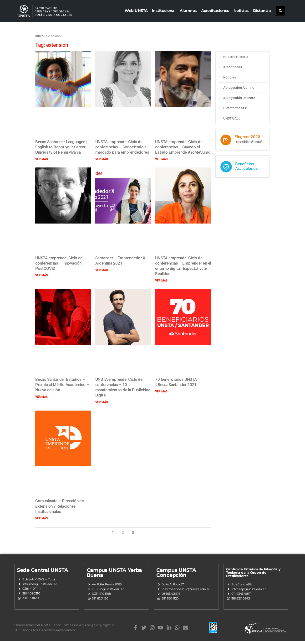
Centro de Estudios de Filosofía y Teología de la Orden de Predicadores (253, 572)
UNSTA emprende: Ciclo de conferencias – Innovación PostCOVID (58, 263)
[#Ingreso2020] (225, 140)
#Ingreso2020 (247, 136)
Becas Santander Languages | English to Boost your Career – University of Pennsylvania (62, 147)
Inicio (39, 36)
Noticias (241, 10)
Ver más (41, 159)
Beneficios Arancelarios (246, 166)
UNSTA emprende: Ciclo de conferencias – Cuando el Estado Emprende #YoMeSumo (182, 147)
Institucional (164, 10)
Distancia (262, 10)
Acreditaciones (215, 10)
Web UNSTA (136, 10)
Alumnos (188, 10)
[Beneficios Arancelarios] (226, 166)
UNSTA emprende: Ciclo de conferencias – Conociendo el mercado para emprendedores (122, 147)
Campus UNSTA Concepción (176, 572)
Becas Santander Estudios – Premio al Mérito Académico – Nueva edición (62, 384)
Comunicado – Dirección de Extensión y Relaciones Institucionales (59, 506)
